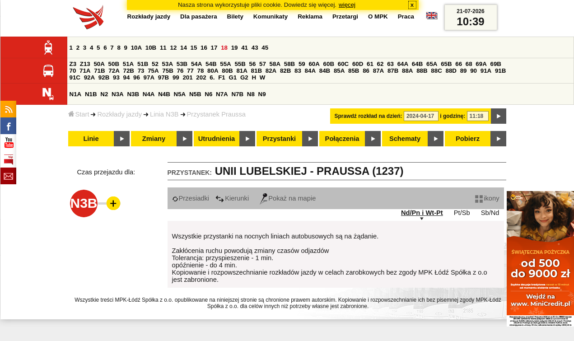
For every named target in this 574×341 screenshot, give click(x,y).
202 (201, 77)
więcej (347, 4)
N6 (208, 94)
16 (204, 47)
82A (271, 70)
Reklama (310, 16)
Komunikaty (270, 16)
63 (390, 64)
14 (183, 47)
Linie (90, 138)
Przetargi (345, 16)
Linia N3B (164, 114)
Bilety (235, 16)
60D (357, 64)
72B (128, 70)
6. (212, 77)
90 (473, 70)
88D (451, 70)
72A (113, 70)
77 (190, 70)
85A (339, 70)
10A (136, 47)
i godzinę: (452, 116)
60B (328, 64)
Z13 (85, 64)
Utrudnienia (216, 138)
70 (73, 70)
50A (98, 64)
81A (241, 70)
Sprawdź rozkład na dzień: (368, 116)
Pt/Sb (462, 212)
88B (421, 70)
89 (463, 70)
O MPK (378, 16)
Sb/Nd (490, 212)
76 (180, 70)
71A (84, 70)
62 (380, 64)
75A (153, 70)
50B (113, 64)
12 (173, 47)
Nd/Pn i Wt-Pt (422, 212)
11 (163, 47)
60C (343, 64)
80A (212, 70)
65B (446, 64)
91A (486, 70)
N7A (222, 94)
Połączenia (342, 138)
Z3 (73, 64)
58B (289, 64)
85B (353, 70)
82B (285, 70)
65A (431, 64)
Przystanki (279, 138)
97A (149, 77)
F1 (221, 77)
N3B (133, 94)
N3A (118, 94)
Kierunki (232, 198)
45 (264, 47)
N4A (149, 94)
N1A (76, 94)
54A (196, 64)
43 (255, 47)
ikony (487, 198)
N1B (91, 94)
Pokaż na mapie (288, 198)
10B (150, 47)
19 (234, 47)
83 (297, 70)
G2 (244, 77)
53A (167, 64)
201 (187, 77)
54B (210, 64)
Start (78, 114)
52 (155, 64)
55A (225, 64)
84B (324, 70)
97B (163, 77)
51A (128, 64)
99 (176, 77)
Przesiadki (191, 198)
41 (244, 47)
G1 (233, 77)
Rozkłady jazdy (119, 114)
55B (239, 64)
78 (200, 70)
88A (407, 70)
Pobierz (468, 138)
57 (262, 64)
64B (417, 64)
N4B (164, 94)
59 (302, 64)
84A (310, 70)
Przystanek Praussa (216, 114)
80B (227, 70)
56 (252, 64)
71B (99, 70)
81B (256, 70)
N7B (237, 94)
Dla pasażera (198, 16)
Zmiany (153, 138)
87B (392, 70)
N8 (251, 94)
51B (142, 64)
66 (458, 64)
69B (495, 64)
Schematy (404, 138)
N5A (180, 94)
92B (103, 77)
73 (141, 70)
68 (469, 64)
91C (75, 77)
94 (126, 77)
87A (378, 70)
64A (402, 64)
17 (214, 47)
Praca (406, 16)
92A (89, 77)
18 (224, 47)
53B (182, 64)
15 (194, 47)
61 (370, 64)
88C (436, 70)
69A (481, 64)
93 (116, 77)
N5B (195, 94)
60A (313, 64)
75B (167, 70)
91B (500, 70)
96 (136, 77)
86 (366, 70)
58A (275, 64)
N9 (262, 94)
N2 (104, 94)
